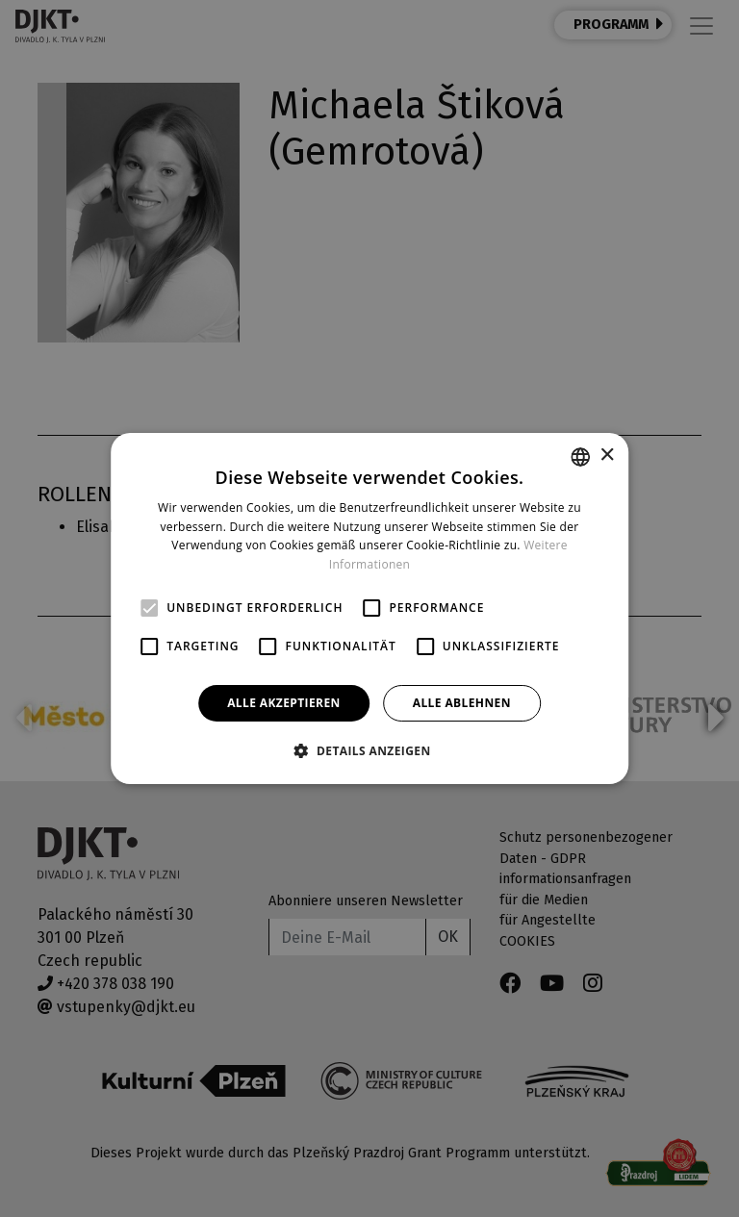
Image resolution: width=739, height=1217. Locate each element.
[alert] (369, 608)
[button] (369, 750)
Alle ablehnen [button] (462, 703)
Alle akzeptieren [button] (284, 703)
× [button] (606, 455)
